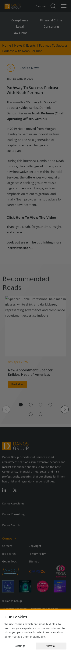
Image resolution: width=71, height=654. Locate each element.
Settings (20, 646)
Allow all (51, 646)
